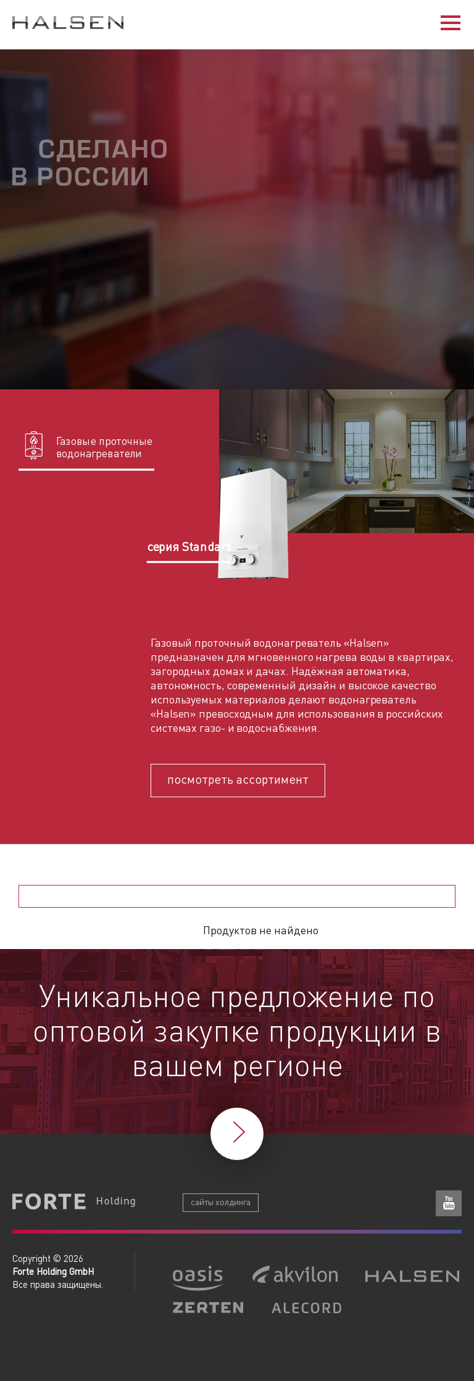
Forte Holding (74, 1202)
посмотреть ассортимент (238, 778)
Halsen (67, 24)
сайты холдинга (221, 1201)
